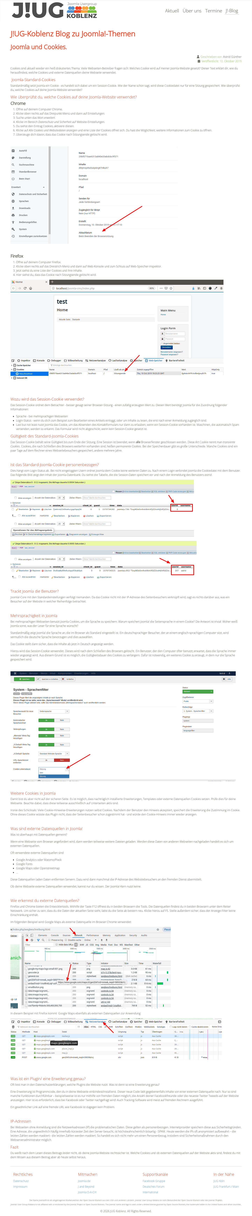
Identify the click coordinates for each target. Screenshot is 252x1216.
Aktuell (172, 11)
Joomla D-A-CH (87, 1192)
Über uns (192, 11)
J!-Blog (232, 11)
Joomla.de (84, 1181)
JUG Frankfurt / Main (226, 1187)
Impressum (20, 1187)
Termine (213, 11)
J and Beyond (86, 1187)
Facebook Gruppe (154, 1181)
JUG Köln (219, 1181)
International (150, 1192)
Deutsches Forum (153, 1187)
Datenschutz (21, 1181)
